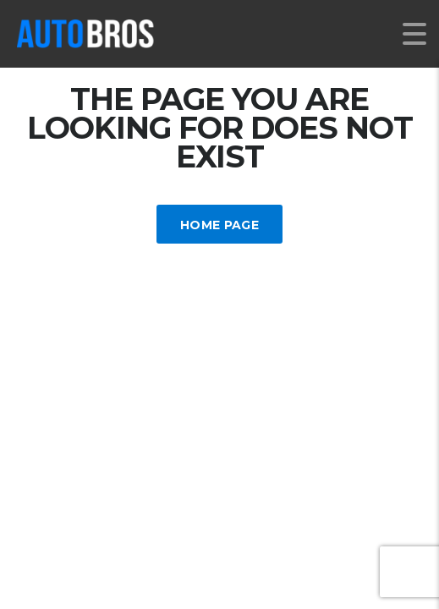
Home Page (219, 225)
